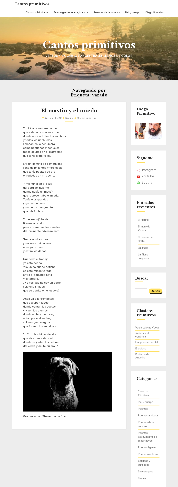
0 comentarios (87, 117)
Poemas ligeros (147, 447)
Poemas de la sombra (107, 12)
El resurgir (143, 219)
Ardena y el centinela (142, 335)
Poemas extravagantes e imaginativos (147, 436)
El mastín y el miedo (69, 111)
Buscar (141, 278)
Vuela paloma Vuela (147, 327)
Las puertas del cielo (147, 342)
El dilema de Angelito (142, 356)
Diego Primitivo (154, 12)
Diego (69, 117)
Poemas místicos (148, 454)
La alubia (143, 247)
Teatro (142, 478)
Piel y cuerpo (132, 12)
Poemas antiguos (148, 415)
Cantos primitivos (31, 4)
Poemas (143, 408)
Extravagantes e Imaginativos (71, 12)
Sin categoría (145, 471)
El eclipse (140, 348)
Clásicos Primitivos (37, 12)
